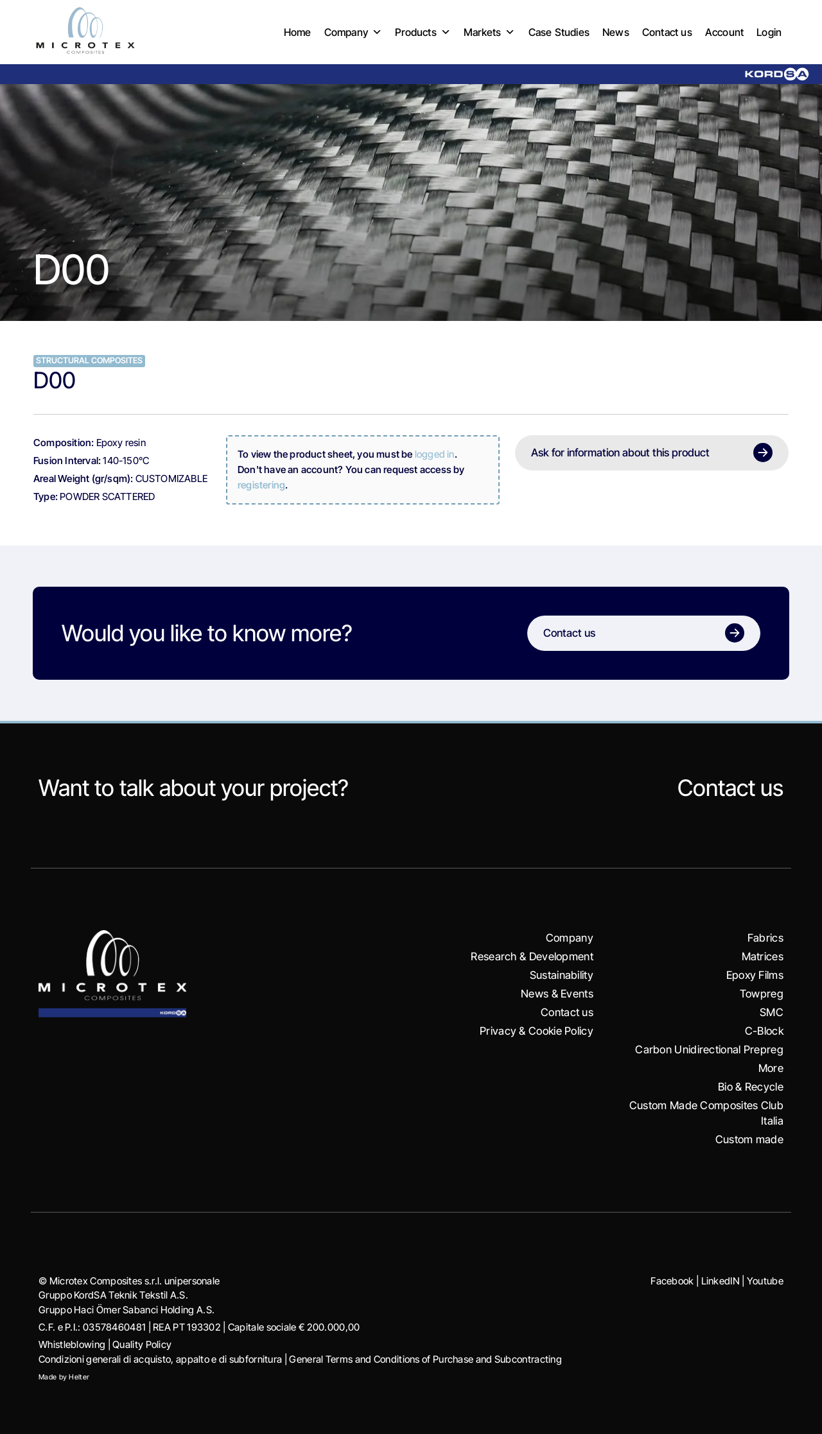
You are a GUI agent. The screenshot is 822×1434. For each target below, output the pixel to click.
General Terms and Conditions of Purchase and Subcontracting (425, 1359)
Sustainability (561, 975)
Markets (490, 32)
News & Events (557, 993)
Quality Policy (141, 1344)
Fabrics (765, 937)
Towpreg (761, 993)
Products (423, 32)
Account (724, 32)
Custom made (749, 1139)
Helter (79, 1376)
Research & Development (532, 956)
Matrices (762, 956)
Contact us (667, 32)
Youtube (765, 1281)
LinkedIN (720, 1281)
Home (297, 32)
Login (769, 32)
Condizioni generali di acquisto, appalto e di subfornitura (160, 1359)
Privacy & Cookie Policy (536, 1030)
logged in (435, 454)
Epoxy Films (754, 975)
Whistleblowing (72, 1344)
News (615, 32)
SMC (771, 1012)
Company (353, 32)
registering (261, 485)
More (770, 1068)
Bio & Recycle (750, 1086)
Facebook (672, 1281)
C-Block (764, 1030)
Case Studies (559, 32)
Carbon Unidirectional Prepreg (709, 1049)
